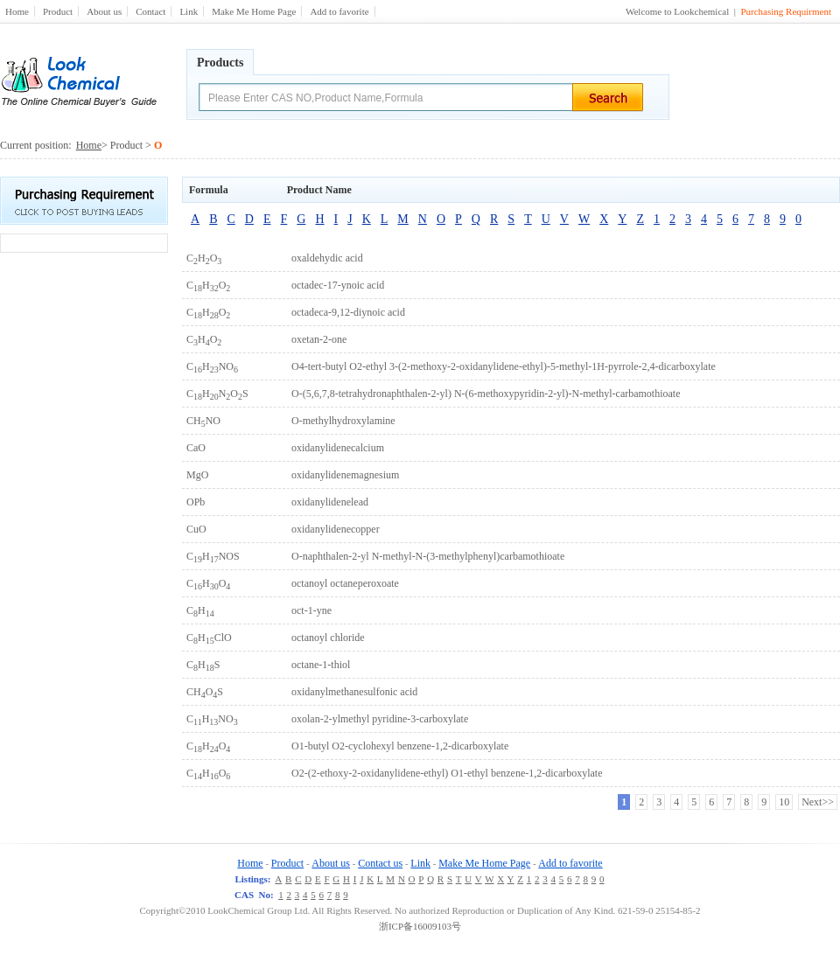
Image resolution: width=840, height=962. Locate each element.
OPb (195, 502)
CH (200, 610)
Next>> (818, 802)
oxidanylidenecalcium (337, 448)
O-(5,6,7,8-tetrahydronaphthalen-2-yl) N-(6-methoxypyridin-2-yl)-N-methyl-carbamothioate (486, 393)
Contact (150, 11)
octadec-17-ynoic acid (337, 285)
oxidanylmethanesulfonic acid (354, 692)
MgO (197, 475)
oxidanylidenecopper (335, 529)
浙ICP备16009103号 (420, 926)
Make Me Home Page (254, 11)
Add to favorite (339, 11)
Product (58, 11)
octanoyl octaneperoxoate (345, 583)
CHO (203, 258)
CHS (203, 665)
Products (220, 62)
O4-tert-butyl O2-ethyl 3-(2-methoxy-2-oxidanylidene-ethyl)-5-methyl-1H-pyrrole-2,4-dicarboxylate (503, 366)
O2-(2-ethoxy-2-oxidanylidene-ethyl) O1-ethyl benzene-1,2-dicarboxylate (447, 773)
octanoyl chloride (328, 637)
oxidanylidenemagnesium (345, 475)
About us (104, 11)
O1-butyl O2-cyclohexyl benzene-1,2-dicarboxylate (399, 746)
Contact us (380, 863)
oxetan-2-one (318, 339)
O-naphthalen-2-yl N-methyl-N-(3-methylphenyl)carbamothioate (427, 556)
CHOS (204, 692)
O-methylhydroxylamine (343, 421)
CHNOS (217, 393)
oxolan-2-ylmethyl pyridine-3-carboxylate (379, 719)
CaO (196, 448)
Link (188, 11)
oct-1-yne (311, 610)
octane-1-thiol (320, 665)
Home (17, 11)
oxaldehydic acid (327, 258)
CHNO (212, 366)
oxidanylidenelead (329, 502)
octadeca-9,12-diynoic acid (348, 312)
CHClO (209, 637)
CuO (196, 529)
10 (784, 802)
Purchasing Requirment (785, 11)
